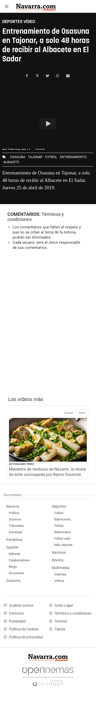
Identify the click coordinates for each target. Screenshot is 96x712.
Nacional (59, 552)
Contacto (16, 613)
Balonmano (62, 532)
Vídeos (59, 581)
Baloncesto (62, 519)
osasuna (17, 157)
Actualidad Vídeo (21, 464)
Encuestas (16, 573)
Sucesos (15, 519)
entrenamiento (73, 157)
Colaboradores (19, 560)
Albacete (11, 162)
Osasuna (13, 580)
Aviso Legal (64, 605)
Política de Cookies (24, 629)
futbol (51, 157)
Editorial (14, 554)
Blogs (13, 567)
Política (14, 513)
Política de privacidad (26, 637)
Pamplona (14, 540)
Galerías (60, 574)
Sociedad (15, 532)
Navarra (12, 506)
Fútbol (58, 513)
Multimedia (60, 568)
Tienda (60, 629)
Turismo (61, 621)
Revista (57, 560)
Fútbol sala (62, 538)
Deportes (59, 506)
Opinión (12, 547)
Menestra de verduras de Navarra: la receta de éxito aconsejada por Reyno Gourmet (47, 472)
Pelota (58, 526)
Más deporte (63, 545)
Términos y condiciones (73, 613)
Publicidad (17, 621)
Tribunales (16, 526)
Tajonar (35, 157)
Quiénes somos (21, 605)
